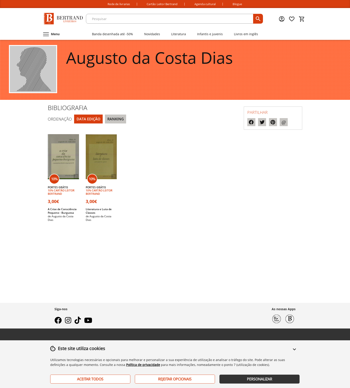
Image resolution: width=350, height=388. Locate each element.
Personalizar (259, 379)
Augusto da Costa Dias (60, 218)
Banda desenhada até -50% (112, 34)
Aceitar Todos (90, 379)
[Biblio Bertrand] (276, 318)
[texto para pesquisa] (170, 18)
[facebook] (58, 321)
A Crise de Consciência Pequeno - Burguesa (62, 211)
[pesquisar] (258, 19)
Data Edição (88, 119)
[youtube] (88, 321)
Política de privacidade (143, 365)
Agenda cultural (205, 4)
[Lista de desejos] (292, 19)
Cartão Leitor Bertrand (162, 4)
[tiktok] (78, 321)
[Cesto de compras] (302, 19)
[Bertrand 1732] (290, 318)
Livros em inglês (246, 34)
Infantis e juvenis (210, 34)
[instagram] (68, 321)
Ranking (115, 119)
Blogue (237, 4)
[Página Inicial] (63, 18)
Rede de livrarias (119, 4)
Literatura (178, 34)
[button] (294, 351)
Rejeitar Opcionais (175, 379)
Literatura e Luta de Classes (99, 211)
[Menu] (51, 34)
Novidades (152, 34)
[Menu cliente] (282, 19)
